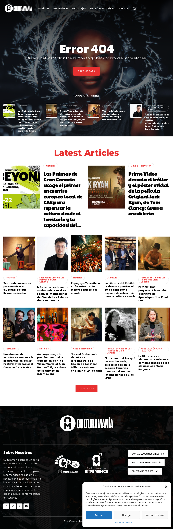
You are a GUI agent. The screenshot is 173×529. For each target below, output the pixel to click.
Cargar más (86, 388)
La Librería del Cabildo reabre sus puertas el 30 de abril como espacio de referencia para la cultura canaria (120, 290)
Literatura (112, 277)
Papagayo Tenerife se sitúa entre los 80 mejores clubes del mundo (86, 288)
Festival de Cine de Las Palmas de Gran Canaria (155, 107)
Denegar (126, 515)
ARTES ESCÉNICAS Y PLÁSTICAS (152, 349)
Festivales (11, 348)
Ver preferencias (154, 515)
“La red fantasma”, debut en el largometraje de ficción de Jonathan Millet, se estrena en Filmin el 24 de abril (86, 362)
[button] (166, 486)
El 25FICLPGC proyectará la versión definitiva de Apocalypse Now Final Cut (153, 294)
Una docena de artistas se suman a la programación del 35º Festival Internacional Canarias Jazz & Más (18, 361)
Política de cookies (123, 523)
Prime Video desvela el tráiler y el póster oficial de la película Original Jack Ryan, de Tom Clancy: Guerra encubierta (72, 118)
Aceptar (99, 515)
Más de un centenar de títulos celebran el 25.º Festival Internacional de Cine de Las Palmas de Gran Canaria (156, 121)
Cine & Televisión (69, 105)
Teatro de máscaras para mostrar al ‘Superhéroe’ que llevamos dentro (113, 115)
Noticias (23, 105)
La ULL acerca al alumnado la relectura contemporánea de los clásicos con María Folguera (153, 363)
